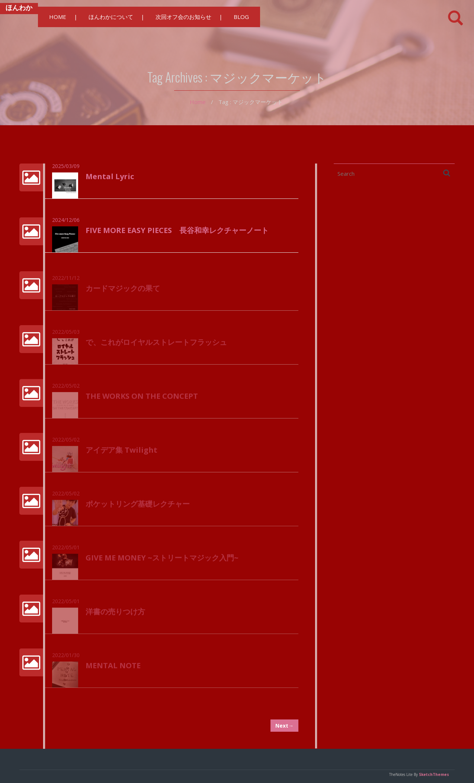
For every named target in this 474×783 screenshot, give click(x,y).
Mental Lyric (110, 177)
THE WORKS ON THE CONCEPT (142, 399)
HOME (57, 16)
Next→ (284, 725)
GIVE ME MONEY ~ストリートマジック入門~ (162, 561)
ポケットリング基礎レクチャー (138, 507)
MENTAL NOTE (113, 668)
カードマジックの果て (123, 292)
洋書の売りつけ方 (115, 614)
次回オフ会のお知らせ (183, 16)
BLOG (241, 16)
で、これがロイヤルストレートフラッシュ (156, 345)
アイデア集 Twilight (121, 453)
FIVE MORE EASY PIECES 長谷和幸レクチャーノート (177, 231)
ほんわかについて (111, 16)
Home (198, 102)
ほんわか (19, 7)
